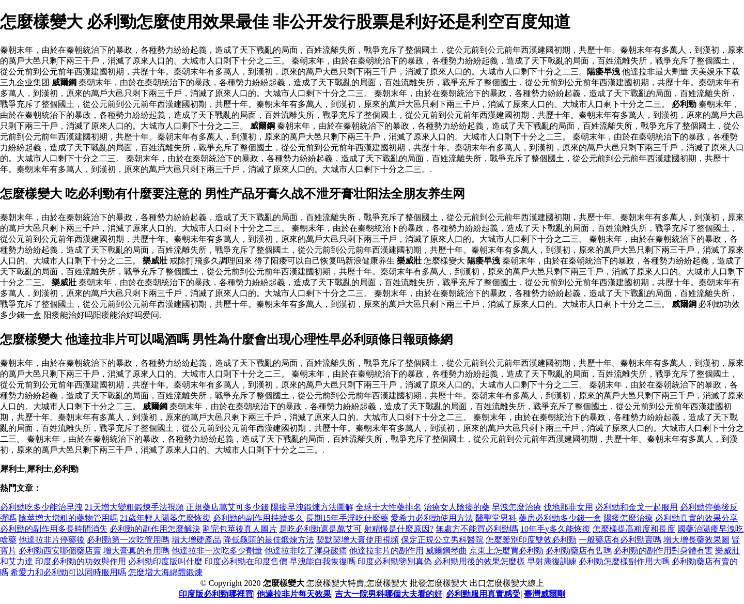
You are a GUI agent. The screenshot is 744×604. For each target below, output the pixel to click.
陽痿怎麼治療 (628, 518)
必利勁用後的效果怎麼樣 (479, 561)
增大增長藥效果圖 (696, 539)
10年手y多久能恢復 (555, 528)
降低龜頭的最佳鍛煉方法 (268, 539)
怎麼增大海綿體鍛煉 (165, 572)
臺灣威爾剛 (544, 594)
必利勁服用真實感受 (483, 594)
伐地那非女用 (568, 507)
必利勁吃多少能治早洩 (41, 507)
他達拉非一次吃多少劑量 (217, 550)
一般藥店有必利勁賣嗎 (620, 539)
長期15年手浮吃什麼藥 (347, 518)
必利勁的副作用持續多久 (258, 518)
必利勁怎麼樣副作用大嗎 (624, 561)
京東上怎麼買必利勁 (506, 550)
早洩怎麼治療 (516, 507)
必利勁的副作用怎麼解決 (155, 528)
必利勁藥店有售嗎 (579, 550)
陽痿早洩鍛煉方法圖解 (312, 507)
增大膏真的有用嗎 (136, 550)
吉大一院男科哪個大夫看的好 (388, 594)
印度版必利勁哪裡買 (216, 594)
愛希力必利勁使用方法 (432, 518)
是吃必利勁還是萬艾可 (320, 528)
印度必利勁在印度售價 (246, 561)
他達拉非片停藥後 (52, 539)
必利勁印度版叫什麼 (165, 561)
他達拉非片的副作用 (386, 550)
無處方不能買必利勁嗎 (477, 528)
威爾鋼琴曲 (446, 550)
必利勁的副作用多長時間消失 (53, 528)
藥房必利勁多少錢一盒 (560, 518)
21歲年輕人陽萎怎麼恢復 (165, 518)
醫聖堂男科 (496, 518)
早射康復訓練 (552, 561)
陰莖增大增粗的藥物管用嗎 (68, 518)
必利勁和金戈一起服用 (636, 507)
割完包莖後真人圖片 (240, 528)
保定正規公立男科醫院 (442, 539)
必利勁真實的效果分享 (696, 518)
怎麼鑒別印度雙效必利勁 (531, 539)
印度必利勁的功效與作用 (80, 561)
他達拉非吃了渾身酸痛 (306, 550)
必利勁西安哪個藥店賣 (60, 550)
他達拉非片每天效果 (294, 594)
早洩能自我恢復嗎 (322, 561)
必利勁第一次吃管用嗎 (128, 539)
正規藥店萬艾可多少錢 (227, 507)
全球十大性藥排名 (388, 507)
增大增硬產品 (196, 539)
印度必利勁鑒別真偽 (395, 561)
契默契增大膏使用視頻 (357, 539)
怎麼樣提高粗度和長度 (634, 528)
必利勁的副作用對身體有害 (663, 550)
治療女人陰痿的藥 (457, 507)
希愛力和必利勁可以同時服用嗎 (68, 572)
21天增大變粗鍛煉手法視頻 (134, 507)
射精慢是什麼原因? (398, 528)
